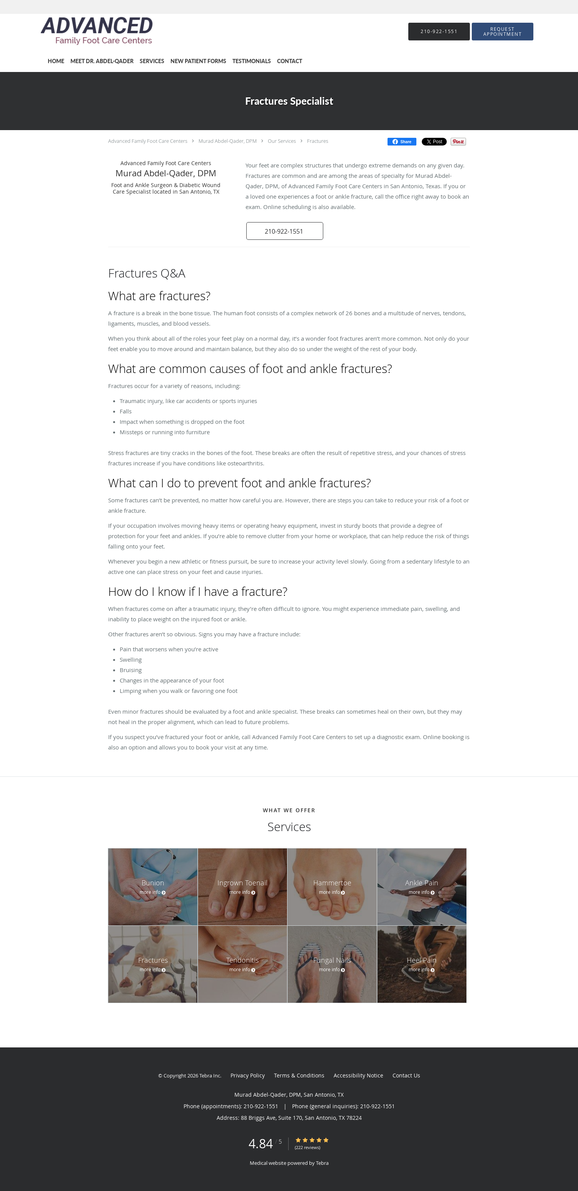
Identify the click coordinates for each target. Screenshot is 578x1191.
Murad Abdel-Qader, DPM (228, 140)
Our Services (282, 140)
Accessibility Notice (358, 1075)
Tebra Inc (209, 1075)
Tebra (322, 1162)
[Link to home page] (85, 31)
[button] (502, 31)
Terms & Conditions (299, 1075)
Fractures (317, 140)
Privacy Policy (248, 1075)
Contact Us (406, 1075)
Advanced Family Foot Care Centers (147, 140)
